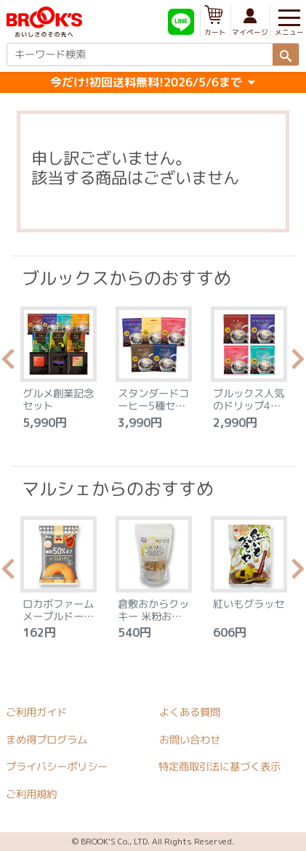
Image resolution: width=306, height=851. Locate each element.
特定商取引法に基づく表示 (219, 767)
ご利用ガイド (36, 712)
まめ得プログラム (46, 740)
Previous (8, 363)
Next (298, 363)
